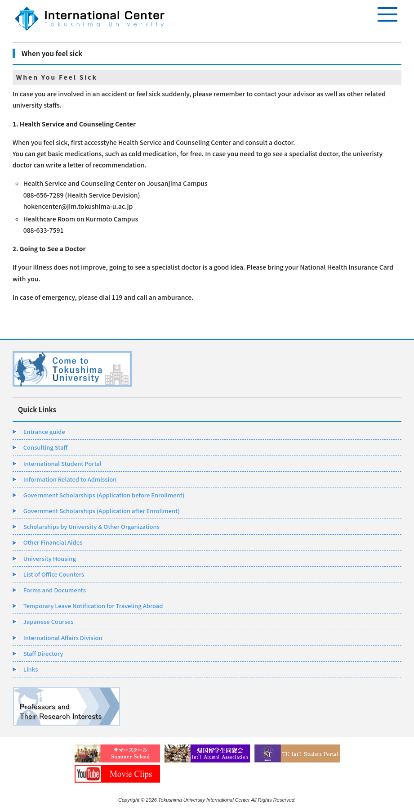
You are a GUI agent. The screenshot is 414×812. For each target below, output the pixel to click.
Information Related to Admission (70, 479)
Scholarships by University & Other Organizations (91, 526)
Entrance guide (44, 431)
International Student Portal (62, 463)
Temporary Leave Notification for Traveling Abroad (93, 605)
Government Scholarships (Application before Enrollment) (104, 495)
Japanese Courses (48, 621)
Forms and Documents (54, 590)
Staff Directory (43, 653)
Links (30, 669)
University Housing (49, 558)
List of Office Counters (53, 574)
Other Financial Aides (53, 542)
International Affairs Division (62, 637)
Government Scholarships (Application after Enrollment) (101, 510)
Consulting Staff (45, 447)
